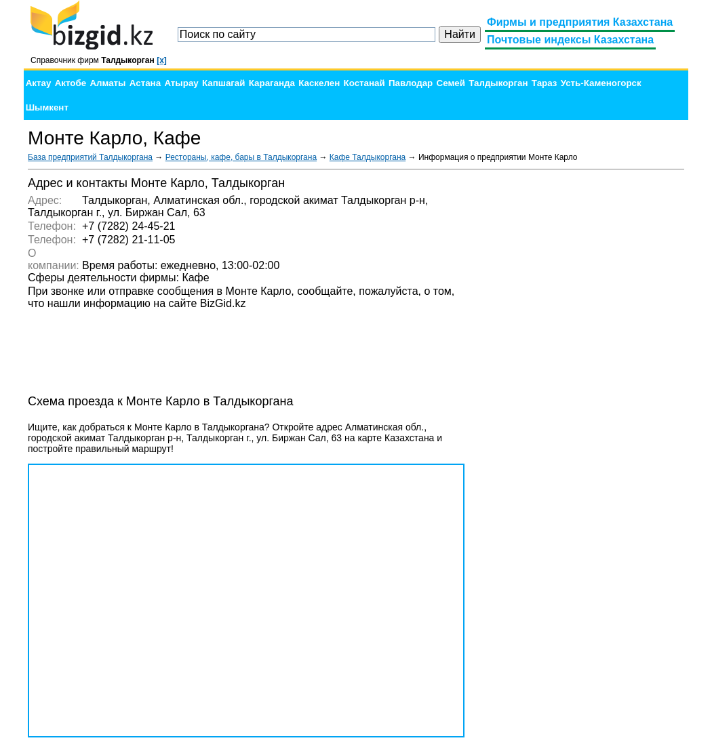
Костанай (364, 83)
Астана (145, 83)
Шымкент (47, 107)
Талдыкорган (498, 83)
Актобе (70, 83)
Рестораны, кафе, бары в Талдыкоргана (241, 157)
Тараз (544, 83)
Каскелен (319, 83)
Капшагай (223, 83)
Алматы (107, 83)
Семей (451, 83)
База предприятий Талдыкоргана (90, 157)
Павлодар (411, 83)
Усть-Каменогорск (601, 83)
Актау (39, 83)
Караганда (272, 83)
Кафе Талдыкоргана (368, 157)
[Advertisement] (582, 379)
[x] (162, 60)
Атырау (181, 83)
